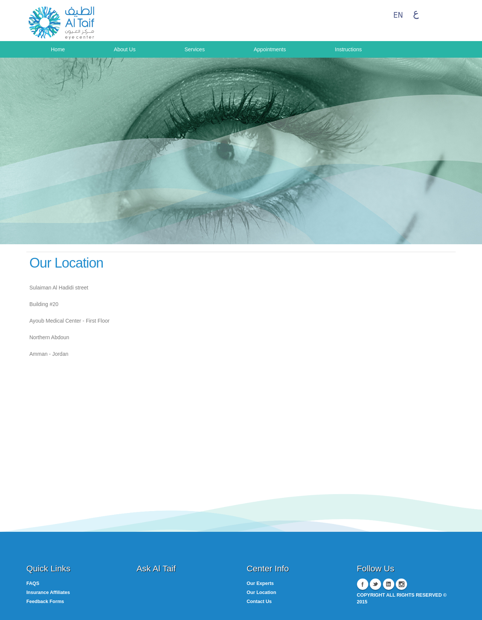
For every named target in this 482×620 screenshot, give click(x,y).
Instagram (401, 584)
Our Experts (260, 583)
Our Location (261, 592)
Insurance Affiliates (48, 592)
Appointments (270, 49)
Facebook (362, 584)
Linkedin (388, 584)
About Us (125, 49)
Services (195, 49)
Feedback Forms (45, 601)
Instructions (348, 49)
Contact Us (259, 601)
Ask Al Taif (156, 568)
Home (58, 49)
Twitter (375, 584)
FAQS (32, 583)
